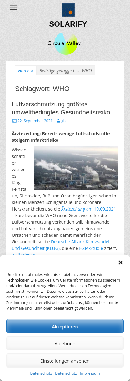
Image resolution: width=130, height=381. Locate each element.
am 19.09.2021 (88, 209)
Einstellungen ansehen (65, 361)
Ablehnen (65, 343)
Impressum (90, 373)
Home (25, 70)
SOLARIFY (68, 24)
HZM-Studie (91, 248)
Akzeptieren (65, 326)
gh (63, 121)
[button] (121, 262)
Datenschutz (41, 373)
